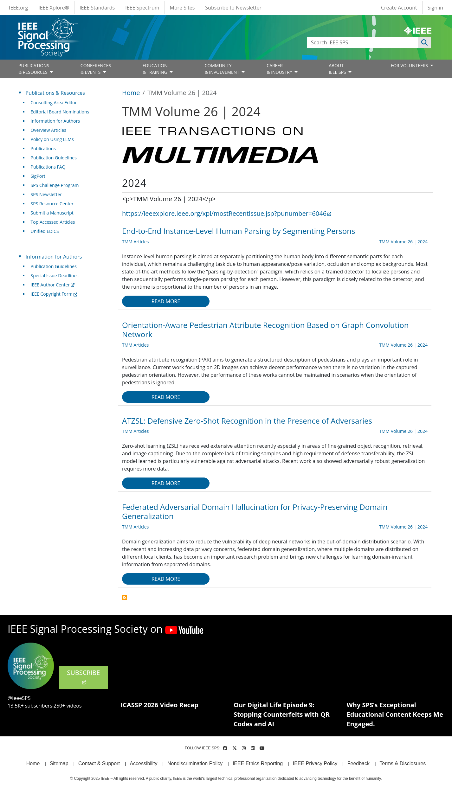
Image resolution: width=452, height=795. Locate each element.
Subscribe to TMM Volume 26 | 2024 (124, 597)
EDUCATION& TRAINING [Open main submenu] (156, 68)
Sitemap (59, 763)
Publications (43, 148)
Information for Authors (55, 121)
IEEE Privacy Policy (315, 763)
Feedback (358, 763)
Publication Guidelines (54, 158)
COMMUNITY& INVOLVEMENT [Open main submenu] (222, 68)
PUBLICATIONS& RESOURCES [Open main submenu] (33, 68)
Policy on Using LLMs (52, 139)
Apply (424, 42)
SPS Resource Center (52, 204)
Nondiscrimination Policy (195, 763)
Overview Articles (48, 130)
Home (131, 92)
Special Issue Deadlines (55, 275)
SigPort (38, 176)
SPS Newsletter (46, 194)
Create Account (399, 7)
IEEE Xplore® (53, 7)
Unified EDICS (45, 231)
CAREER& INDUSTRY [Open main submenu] (280, 68)
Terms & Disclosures (403, 763)
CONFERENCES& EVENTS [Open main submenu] (96, 68)
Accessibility (143, 763)
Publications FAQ (48, 167)
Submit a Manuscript (52, 213)
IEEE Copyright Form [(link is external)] (54, 294)
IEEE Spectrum (142, 7)
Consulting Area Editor (54, 102)
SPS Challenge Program (55, 185)
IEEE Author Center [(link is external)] (53, 285)
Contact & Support (99, 763)
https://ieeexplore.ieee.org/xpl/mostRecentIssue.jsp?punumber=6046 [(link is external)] (226, 213)
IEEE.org (18, 7)
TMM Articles (135, 242)
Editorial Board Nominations (60, 112)
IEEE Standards (97, 7)
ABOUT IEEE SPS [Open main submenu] (338, 68)
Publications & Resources (55, 92)
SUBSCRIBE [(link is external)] (83, 676)
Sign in (435, 7)
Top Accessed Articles (53, 222)
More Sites (182, 7)
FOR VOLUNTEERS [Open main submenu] (410, 65)
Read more (166, 301)
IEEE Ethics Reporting (258, 763)
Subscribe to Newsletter (233, 7)
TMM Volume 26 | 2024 (403, 242)
